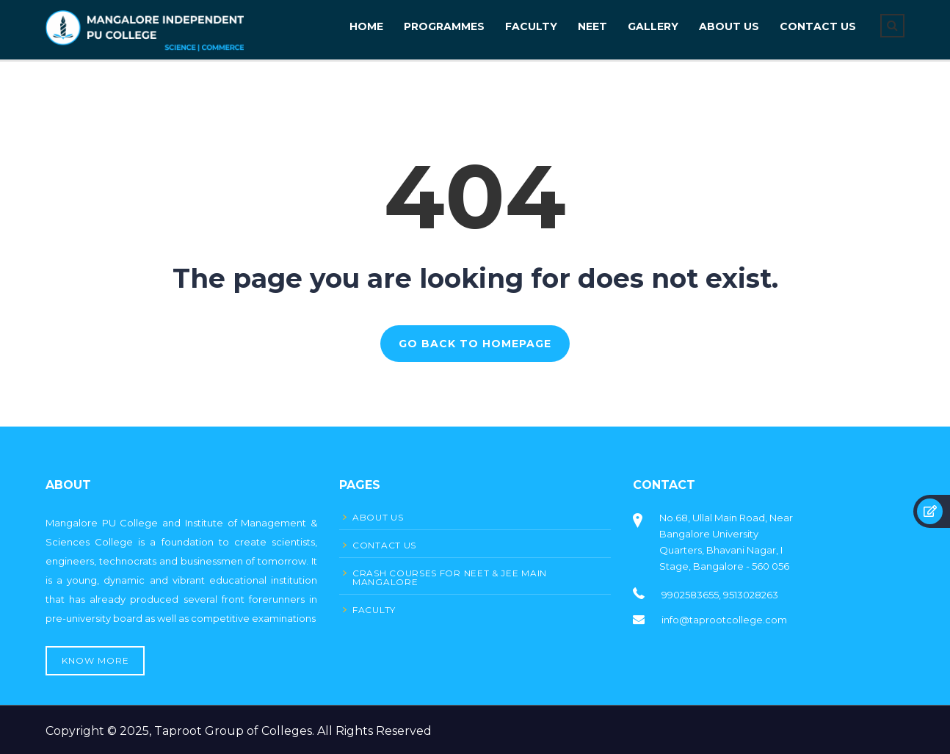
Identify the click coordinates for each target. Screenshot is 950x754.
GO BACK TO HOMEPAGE (475, 343)
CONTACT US (818, 26)
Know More (95, 660)
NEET (592, 26)
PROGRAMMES (444, 26)
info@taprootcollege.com (724, 620)
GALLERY (653, 26)
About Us (729, 26)
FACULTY (531, 26)
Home (366, 26)
